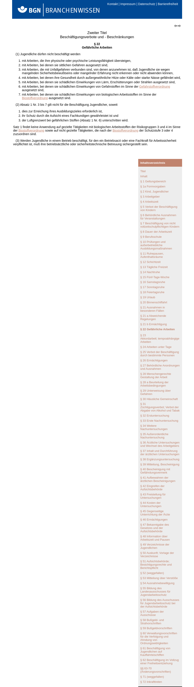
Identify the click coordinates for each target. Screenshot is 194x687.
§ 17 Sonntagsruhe (152, 287)
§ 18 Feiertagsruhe (152, 292)
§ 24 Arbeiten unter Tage (156, 347)
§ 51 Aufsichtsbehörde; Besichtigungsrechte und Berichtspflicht (156, 565)
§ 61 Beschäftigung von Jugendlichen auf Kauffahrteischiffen (155, 652)
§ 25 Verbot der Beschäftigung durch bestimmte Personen (159, 353)
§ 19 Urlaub (147, 297)
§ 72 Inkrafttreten (151, 681)
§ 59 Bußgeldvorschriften (156, 628)
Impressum (128, 4)
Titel (143, 171)
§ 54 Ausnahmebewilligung (157, 583)
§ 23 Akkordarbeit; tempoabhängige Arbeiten (159, 339)
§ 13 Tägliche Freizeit (154, 267)
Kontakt (112, 4)
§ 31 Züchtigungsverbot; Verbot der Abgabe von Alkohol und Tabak (160, 407)
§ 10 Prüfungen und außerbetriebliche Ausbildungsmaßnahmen (156, 245)
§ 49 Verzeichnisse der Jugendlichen (155, 546)
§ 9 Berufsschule (151, 236)
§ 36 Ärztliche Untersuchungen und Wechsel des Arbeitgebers (160, 444)
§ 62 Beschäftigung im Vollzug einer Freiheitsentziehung (159, 661)
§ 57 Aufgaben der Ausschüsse (152, 613)
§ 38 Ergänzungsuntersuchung (159, 459)
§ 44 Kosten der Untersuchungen (150, 504)
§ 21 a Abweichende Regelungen (153, 317)
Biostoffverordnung (35, 98)
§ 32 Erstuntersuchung (154, 415)
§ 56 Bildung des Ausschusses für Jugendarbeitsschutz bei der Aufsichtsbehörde (159, 603)
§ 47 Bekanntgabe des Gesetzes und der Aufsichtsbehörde (154, 528)
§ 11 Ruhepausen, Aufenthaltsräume (152, 255)
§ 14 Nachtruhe (150, 272)
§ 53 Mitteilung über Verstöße (159, 578)
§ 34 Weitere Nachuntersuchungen (154, 427)
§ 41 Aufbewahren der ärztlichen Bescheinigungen (157, 479)
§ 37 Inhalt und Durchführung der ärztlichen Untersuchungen (159, 452)
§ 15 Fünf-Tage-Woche (155, 277)
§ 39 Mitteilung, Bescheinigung (159, 464)
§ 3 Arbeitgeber (150, 196)
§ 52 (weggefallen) (152, 573)
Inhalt (143, 176)
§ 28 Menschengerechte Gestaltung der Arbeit (155, 375)
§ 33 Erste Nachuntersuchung (159, 420)
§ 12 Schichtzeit (150, 262)
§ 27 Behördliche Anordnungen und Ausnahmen (160, 367)
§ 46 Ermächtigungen (154, 519)
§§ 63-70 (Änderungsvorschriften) (155, 670)
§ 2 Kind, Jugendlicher (154, 191)
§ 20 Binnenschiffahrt (153, 302)
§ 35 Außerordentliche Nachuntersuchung (154, 435)
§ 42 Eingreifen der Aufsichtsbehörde (152, 487)
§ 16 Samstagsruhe (152, 282)
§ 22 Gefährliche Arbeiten (157, 329)
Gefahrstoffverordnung (154, 86)
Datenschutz (146, 4)
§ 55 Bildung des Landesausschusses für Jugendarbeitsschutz (155, 591)
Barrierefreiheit (168, 4)
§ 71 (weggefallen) (152, 676)
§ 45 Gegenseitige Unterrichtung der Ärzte (155, 513)
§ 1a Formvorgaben (152, 186)
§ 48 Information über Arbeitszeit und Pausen (155, 538)
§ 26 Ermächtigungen (154, 360)
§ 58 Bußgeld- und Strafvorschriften (152, 621)
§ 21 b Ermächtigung (153, 324)
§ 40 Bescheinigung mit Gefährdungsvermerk (155, 471)
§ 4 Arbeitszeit (149, 201)
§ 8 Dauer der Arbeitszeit (156, 231)
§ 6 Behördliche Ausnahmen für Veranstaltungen (158, 216)
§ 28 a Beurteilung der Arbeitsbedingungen (154, 384)
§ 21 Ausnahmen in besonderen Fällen (152, 309)
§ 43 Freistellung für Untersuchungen (153, 496)
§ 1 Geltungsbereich (153, 181)
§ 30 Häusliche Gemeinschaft (159, 399)
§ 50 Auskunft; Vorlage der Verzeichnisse (157, 554)
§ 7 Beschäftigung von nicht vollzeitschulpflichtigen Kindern (159, 225)
